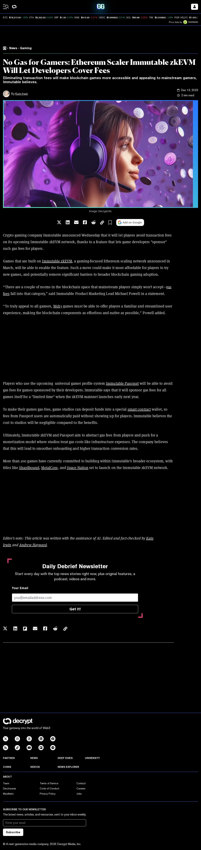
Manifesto (8, 793)
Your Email (20, 588)
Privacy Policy (47, 793)
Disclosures (9, 788)
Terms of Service (49, 783)
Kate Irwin (21, 94)
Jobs (79, 793)
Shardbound (29, 467)
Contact (81, 783)
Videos (35, 766)
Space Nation (77, 467)
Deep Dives (65, 757)
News (34, 757)
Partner (9, 757)
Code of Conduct (49, 788)
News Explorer (68, 766)
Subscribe (13, 832)
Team (6, 783)
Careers (80, 788)
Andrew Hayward (33, 545)
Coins (7, 766)
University (92, 757)
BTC (5, 17)
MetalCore (49, 467)
